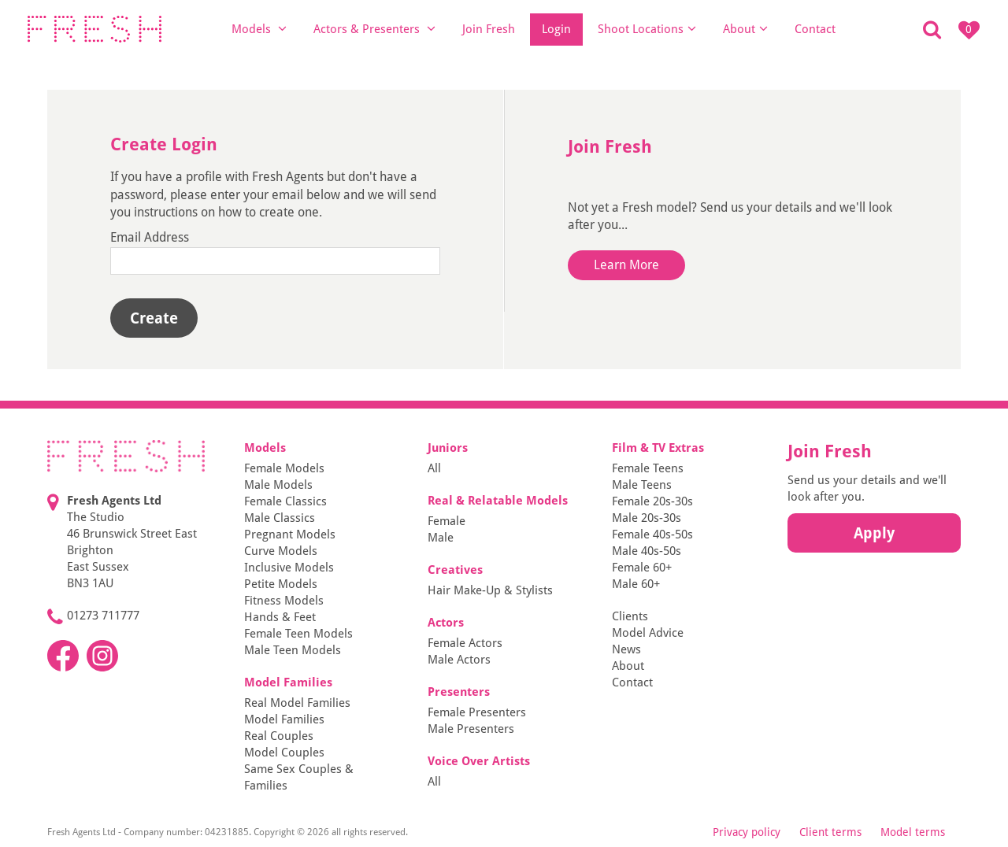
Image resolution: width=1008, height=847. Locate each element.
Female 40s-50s (652, 534)
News (626, 649)
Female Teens (648, 468)
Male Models (278, 485)
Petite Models (280, 584)
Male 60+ (636, 584)
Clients (630, 616)
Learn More (626, 264)
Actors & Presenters (374, 28)
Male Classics (279, 518)
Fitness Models (284, 601)
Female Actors (465, 643)
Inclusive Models (289, 567)
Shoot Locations (647, 28)
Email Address (149, 237)
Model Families (288, 682)
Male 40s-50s (646, 551)
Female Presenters (477, 712)
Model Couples (284, 752)
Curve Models (280, 551)
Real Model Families (297, 703)
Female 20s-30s (652, 501)
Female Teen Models (298, 634)
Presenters (459, 692)
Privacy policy (746, 832)
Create (154, 318)
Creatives (455, 570)
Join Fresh (488, 29)
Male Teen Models (292, 650)
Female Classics (285, 501)
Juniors (448, 448)
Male (441, 538)
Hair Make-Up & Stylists (490, 590)
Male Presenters (471, 729)
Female (446, 521)
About (745, 28)
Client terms (830, 832)
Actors (446, 623)
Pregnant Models (289, 534)
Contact (815, 29)
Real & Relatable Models (498, 501)
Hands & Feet (280, 617)
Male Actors (459, 660)
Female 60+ (642, 567)
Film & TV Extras (658, 448)
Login (556, 29)
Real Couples (278, 736)
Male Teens (642, 485)
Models (259, 28)
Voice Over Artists (479, 761)
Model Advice (648, 633)
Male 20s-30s (646, 518)
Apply (874, 533)
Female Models (284, 468)
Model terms (912, 832)
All (434, 468)
